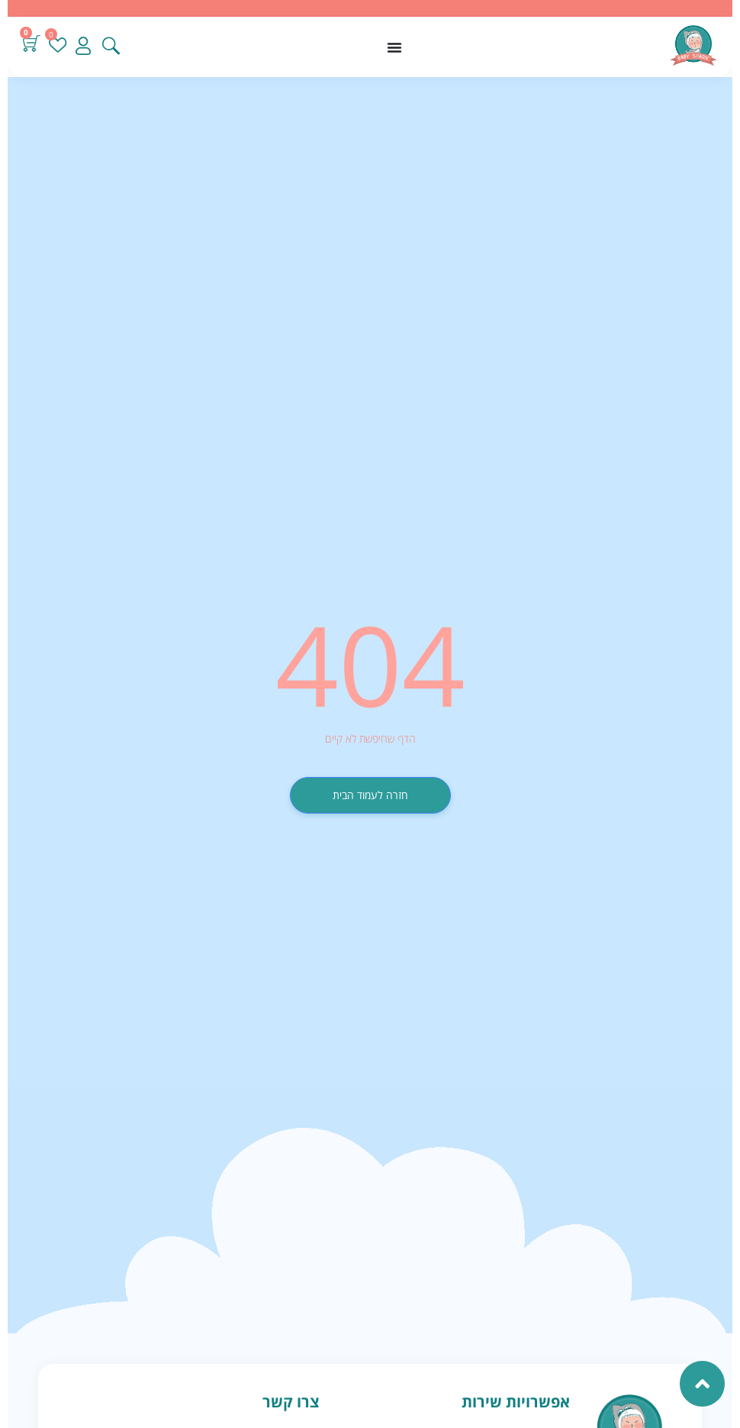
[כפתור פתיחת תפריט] (394, 47)
